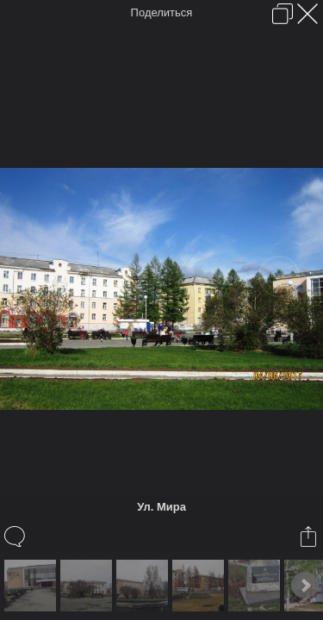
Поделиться (162, 12)
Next (305, 585)
